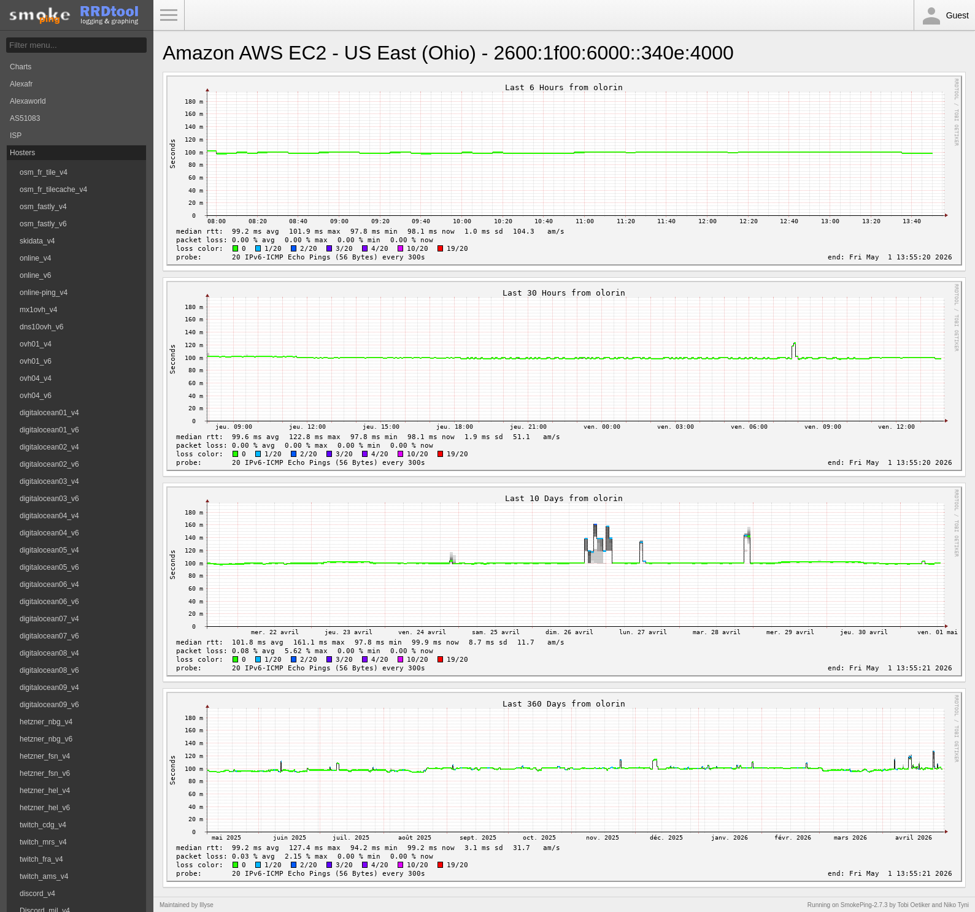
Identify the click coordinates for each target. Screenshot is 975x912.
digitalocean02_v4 (49, 447)
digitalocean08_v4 (49, 653)
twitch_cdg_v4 (43, 825)
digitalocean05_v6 (49, 567)
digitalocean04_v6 (49, 533)
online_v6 (35, 275)
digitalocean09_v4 (49, 687)
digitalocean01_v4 (49, 412)
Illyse (206, 905)
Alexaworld (28, 101)
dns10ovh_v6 (41, 327)
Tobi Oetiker (913, 905)
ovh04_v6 (36, 395)
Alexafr (21, 84)
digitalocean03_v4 (49, 481)
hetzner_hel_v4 (45, 790)
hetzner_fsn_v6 (45, 773)
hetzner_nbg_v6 (46, 739)
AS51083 (25, 118)
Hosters (22, 152)
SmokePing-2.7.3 (864, 905)
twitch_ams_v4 (44, 876)
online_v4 (35, 258)
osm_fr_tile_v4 (43, 172)
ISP (15, 135)
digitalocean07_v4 (49, 619)
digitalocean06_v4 (49, 584)
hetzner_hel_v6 (45, 807)
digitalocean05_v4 (49, 550)
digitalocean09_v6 (49, 704)
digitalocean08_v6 (49, 670)
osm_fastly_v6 (43, 224)
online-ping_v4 (43, 292)
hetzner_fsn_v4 (45, 756)
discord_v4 (37, 893)
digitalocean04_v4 (49, 516)
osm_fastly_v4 (43, 206)
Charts (20, 67)
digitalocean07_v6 (49, 636)
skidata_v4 (37, 241)
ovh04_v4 (36, 378)
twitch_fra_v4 (41, 859)
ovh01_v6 (36, 361)
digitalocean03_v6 (49, 498)
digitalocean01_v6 (49, 430)
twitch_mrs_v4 (43, 842)
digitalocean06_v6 (49, 601)
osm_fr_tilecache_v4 (53, 189)
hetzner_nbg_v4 (46, 722)
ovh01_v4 (36, 344)
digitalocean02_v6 (49, 464)
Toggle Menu (168, 15)
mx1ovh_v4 (38, 309)
